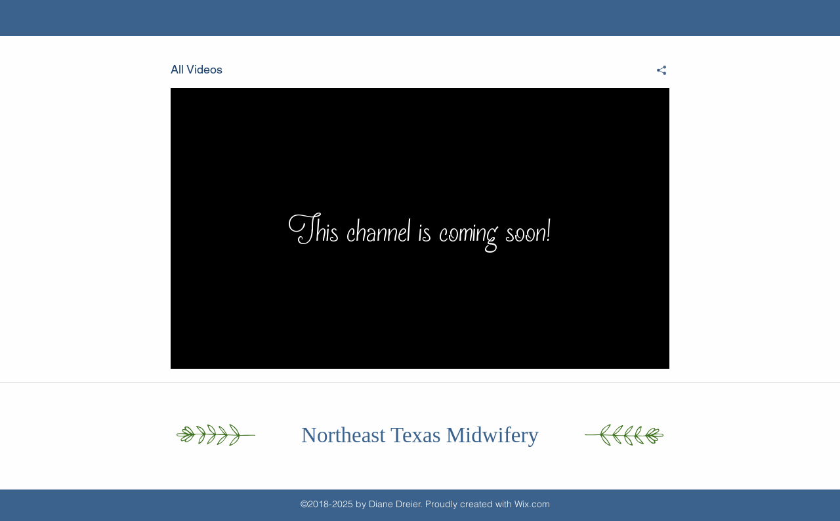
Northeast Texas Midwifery (420, 435)
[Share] (656, 70)
